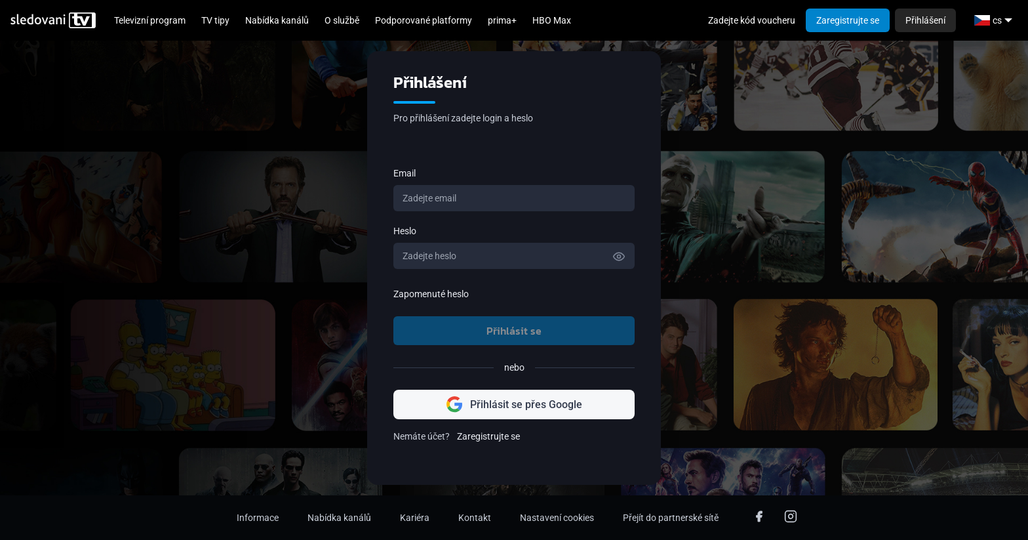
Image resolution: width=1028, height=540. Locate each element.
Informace (258, 517)
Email (404, 173)
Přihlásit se (514, 331)
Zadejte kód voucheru (751, 20)
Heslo (404, 231)
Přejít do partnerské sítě (671, 517)
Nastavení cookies (557, 517)
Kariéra (414, 517)
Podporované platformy (423, 20)
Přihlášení (925, 20)
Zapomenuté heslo (431, 294)
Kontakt (474, 517)
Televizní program (150, 20)
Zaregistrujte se (847, 20)
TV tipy (215, 20)
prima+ (502, 20)
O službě (342, 20)
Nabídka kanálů (277, 20)
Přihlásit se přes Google (514, 404)
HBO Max (551, 20)
